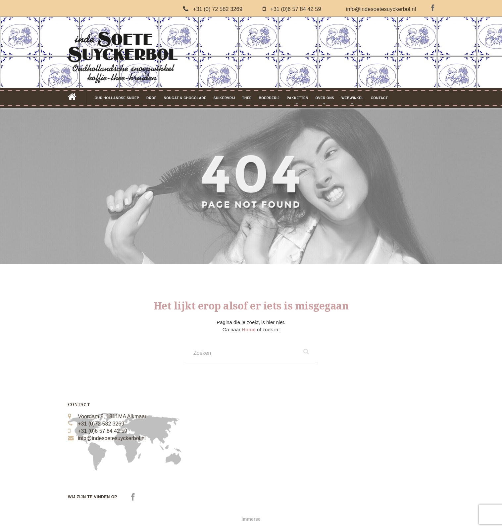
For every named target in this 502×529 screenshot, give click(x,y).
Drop (151, 98)
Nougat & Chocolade (185, 98)
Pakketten (297, 98)
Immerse (251, 519)
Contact (379, 98)
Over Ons (324, 98)
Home (249, 329)
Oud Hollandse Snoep (117, 98)
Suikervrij (224, 98)
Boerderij (269, 98)
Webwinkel (352, 98)
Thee (247, 98)
